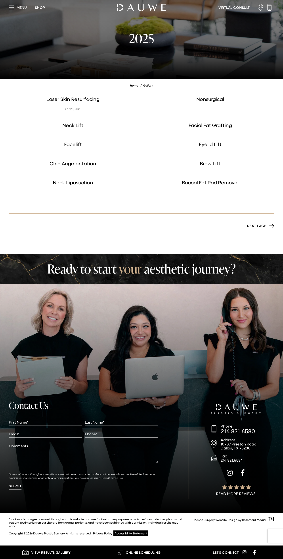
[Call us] (270, 7)
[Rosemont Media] (271, 520)
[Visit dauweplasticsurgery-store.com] (40, 7)
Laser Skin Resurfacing (72, 99)
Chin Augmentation (73, 163)
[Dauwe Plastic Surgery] (236, 409)
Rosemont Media (254, 520)
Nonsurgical (210, 99)
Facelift (73, 144)
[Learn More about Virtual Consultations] (234, 7)
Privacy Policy (102, 533)
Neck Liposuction (73, 182)
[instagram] (230, 473)
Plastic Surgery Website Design (215, 520)
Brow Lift (210, 163)
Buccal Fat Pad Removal (210, 182)
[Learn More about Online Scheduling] (139, 552)
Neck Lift (72, 125)
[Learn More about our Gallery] (46, 552)
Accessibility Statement (131, 533)
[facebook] (243, 473)
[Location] (261, 7)
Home (134, 85)
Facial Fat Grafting (210, 125)
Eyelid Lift (210, 144)
